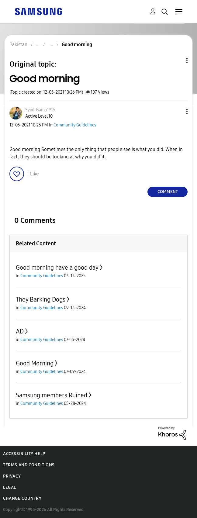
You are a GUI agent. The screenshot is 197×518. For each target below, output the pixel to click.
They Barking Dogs (40, 299)
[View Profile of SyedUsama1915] (40, 109)
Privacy (12, 476)
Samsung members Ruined (51, 395)
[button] (177, 111)
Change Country (22, 498)
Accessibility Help (24, 453)
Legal (9, 487)
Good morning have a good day (57, 267)
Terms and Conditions (29, 465)
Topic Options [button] (177, 60)
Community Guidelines (75, 125)
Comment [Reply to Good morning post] (167, 191)
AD (20, 331)
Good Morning (35, 363)
